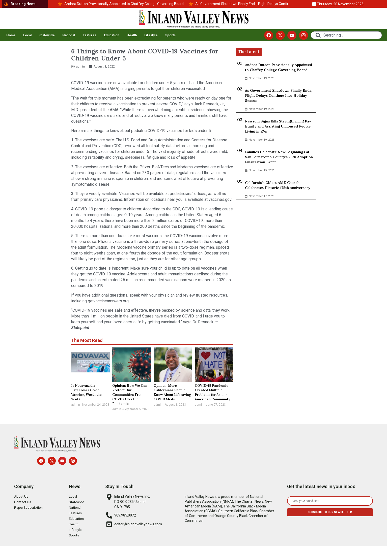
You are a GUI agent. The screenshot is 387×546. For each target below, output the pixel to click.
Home (11, 35)
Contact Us (23, 502)
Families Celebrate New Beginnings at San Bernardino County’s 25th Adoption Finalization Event (279, 157)
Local (27, 35)
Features (89, 35)
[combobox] (346, 35)
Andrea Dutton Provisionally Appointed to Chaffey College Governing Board (278, 67)
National (68, 35)
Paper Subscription (29, 508)
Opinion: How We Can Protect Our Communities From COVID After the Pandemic (129, 394)
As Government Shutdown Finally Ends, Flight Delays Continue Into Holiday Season (278, 95)
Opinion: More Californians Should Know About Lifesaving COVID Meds (172, 392)
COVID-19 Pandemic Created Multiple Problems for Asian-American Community (212, 392)
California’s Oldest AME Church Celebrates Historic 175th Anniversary (277, 185)
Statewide (47, 35)
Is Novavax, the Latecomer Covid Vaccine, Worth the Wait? (86, 392)
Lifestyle (151, 35)
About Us (21, 497)
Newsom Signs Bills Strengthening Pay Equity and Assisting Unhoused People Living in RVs (278, 126)
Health (132, 35)
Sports (170, 35)
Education (111, 35)
